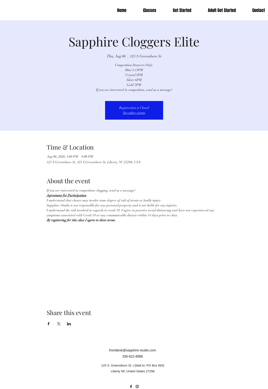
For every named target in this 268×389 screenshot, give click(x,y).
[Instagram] (137, 386)
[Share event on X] (59, 323)
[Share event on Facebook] (49, 323)
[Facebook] (131, 386)
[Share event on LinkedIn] (69, 323)
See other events (134, 113)
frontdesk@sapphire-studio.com (132, 350)
